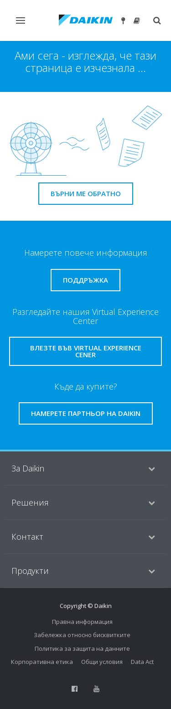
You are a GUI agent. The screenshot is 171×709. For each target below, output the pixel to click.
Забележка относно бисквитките (82, 635)
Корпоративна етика (42, 662)
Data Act (142, 662)
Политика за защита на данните (82, 648)
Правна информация (82, 622)
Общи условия (102, 662)
